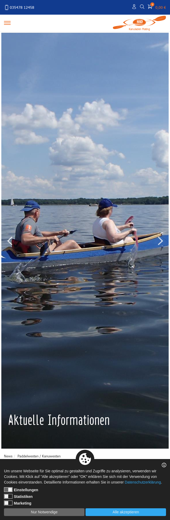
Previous (10, 241)
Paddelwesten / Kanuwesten (39, 456)
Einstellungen (21, 489)
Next (160, 241)
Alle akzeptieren (126, 512)
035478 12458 (19, 7)
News (8, 456)
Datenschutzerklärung (143, 482)
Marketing (17, 503)
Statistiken (18, 496)
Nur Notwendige (44, 512)
